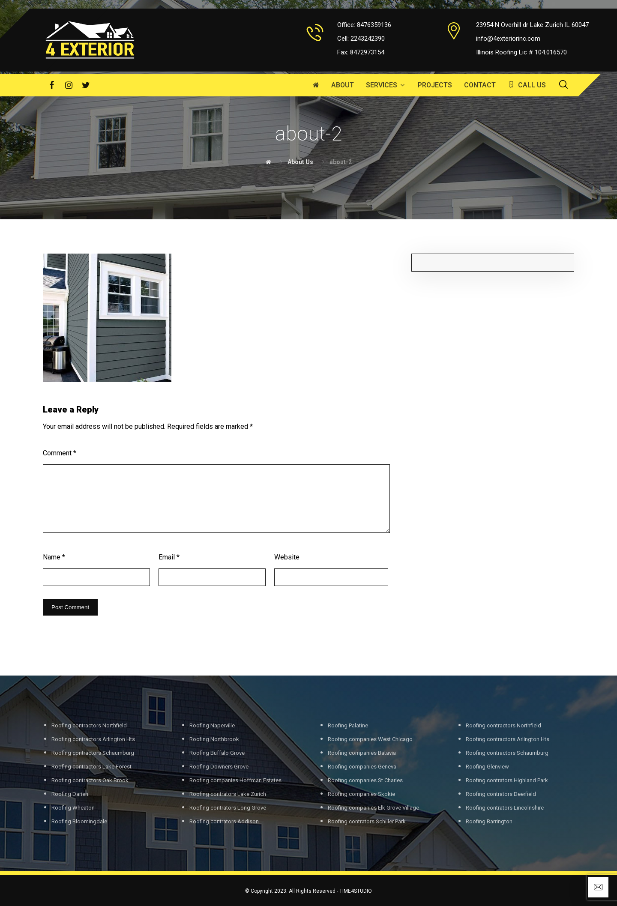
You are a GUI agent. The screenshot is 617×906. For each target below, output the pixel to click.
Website (287, 557)
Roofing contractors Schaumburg (92, 753)
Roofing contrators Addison (224, 821)
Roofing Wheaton (73, 807)
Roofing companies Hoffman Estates (235, 780)
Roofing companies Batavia (362, 753)
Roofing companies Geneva (362, 766)
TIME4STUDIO (355, 891)
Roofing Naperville (212, 725)
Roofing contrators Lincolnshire (505, 807)
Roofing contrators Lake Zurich (227, 794)
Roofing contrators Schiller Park (367, 821)
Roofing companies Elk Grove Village (373, 807)
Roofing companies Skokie (361, 794)
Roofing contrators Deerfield (501, 794)
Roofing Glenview (487, 766)
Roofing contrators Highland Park (507, 780)
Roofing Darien (69, 794)
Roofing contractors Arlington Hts (93, 739)
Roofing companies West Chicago (370, 739)
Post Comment (70, 607)
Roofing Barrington (489, 821)
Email (169, 557)
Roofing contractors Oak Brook (90, 780)
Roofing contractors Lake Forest (91, 766)
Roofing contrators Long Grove (227, 807)
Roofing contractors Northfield (89, 725)
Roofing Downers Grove (219, 766)
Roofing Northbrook (214, 739)
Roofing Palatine (348, 725)
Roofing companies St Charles (365, 780)
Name (54, 557)
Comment (59, 453)
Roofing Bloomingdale (79, 821)
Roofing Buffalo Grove (217, 753)
